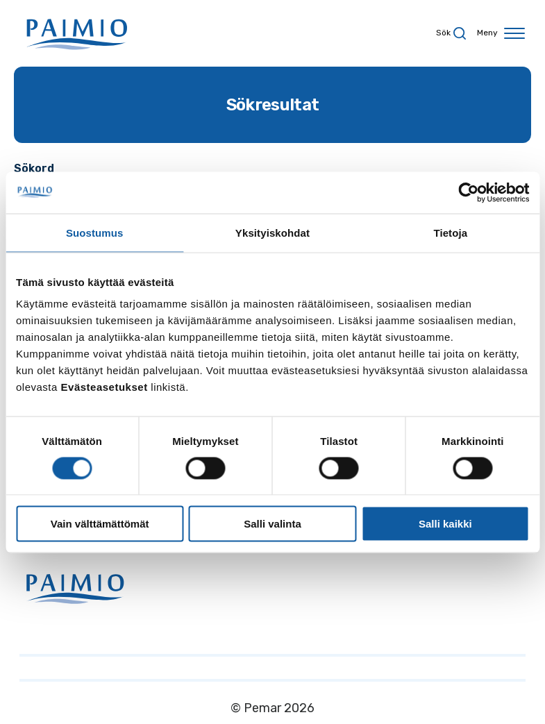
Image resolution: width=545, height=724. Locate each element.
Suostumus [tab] (95, 232)
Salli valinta (272, 524)
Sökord (34, 168)
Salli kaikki (445, 524)
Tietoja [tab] (450, 232)
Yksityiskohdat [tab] (272, 232)
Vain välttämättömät (100, 524)
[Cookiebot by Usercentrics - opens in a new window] (468, 192)
